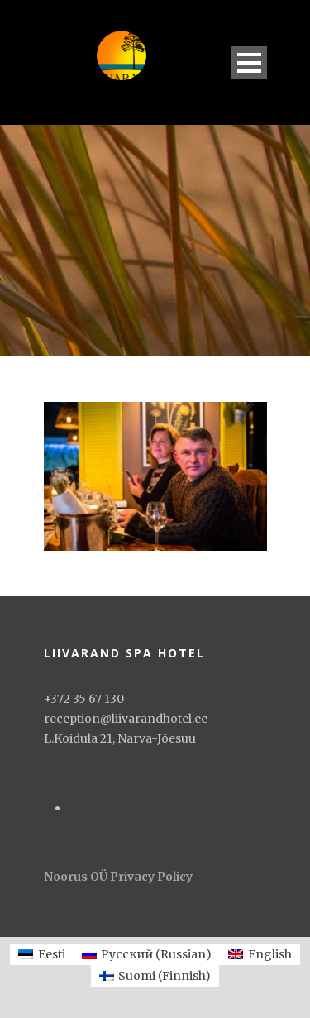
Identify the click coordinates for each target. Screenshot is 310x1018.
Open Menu (249, 62)
